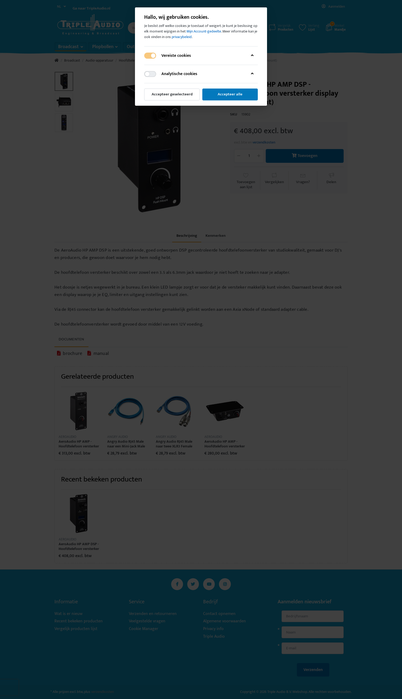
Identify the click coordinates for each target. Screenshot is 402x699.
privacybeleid (182, 37)
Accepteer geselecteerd (172, 94)
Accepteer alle (230, 94)
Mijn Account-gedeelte (203, 31)
